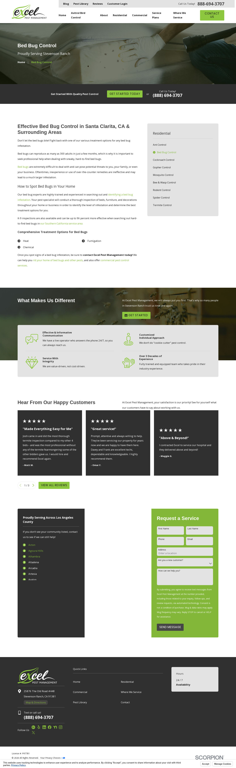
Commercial (80, 692)
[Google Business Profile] (33, 727)
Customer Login (117, 3)
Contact (125, 702)
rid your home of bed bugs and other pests (58, 260)
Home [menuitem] (62, 15)
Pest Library (80, 3)
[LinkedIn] (44, 727)
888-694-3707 (210, 4)
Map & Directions (36, 702)
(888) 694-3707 (167, 95)
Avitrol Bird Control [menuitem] (78, 15)
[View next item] (33, 485)
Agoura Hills (32, 550)
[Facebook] (49, 727)
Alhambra (31, 556)
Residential (127, 681)
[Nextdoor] (55, 727)
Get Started (136, 315)
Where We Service (131, 692)
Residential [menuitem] (120, 15)
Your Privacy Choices (52, 757)
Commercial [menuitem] (139, 15)
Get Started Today (125, 94)
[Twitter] (33, 732)
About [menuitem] (104, 15)
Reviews (98, 3)
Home (76, 681)
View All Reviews (54, 485)
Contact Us (212, 15)
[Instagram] (60, 727)
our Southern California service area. (61, 223)
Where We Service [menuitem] (179, 15)
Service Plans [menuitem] (156, 15)
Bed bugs (23, 166)
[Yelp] (38, 727)
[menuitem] (183, 145)
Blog (66, 3)
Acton (28, 545)
